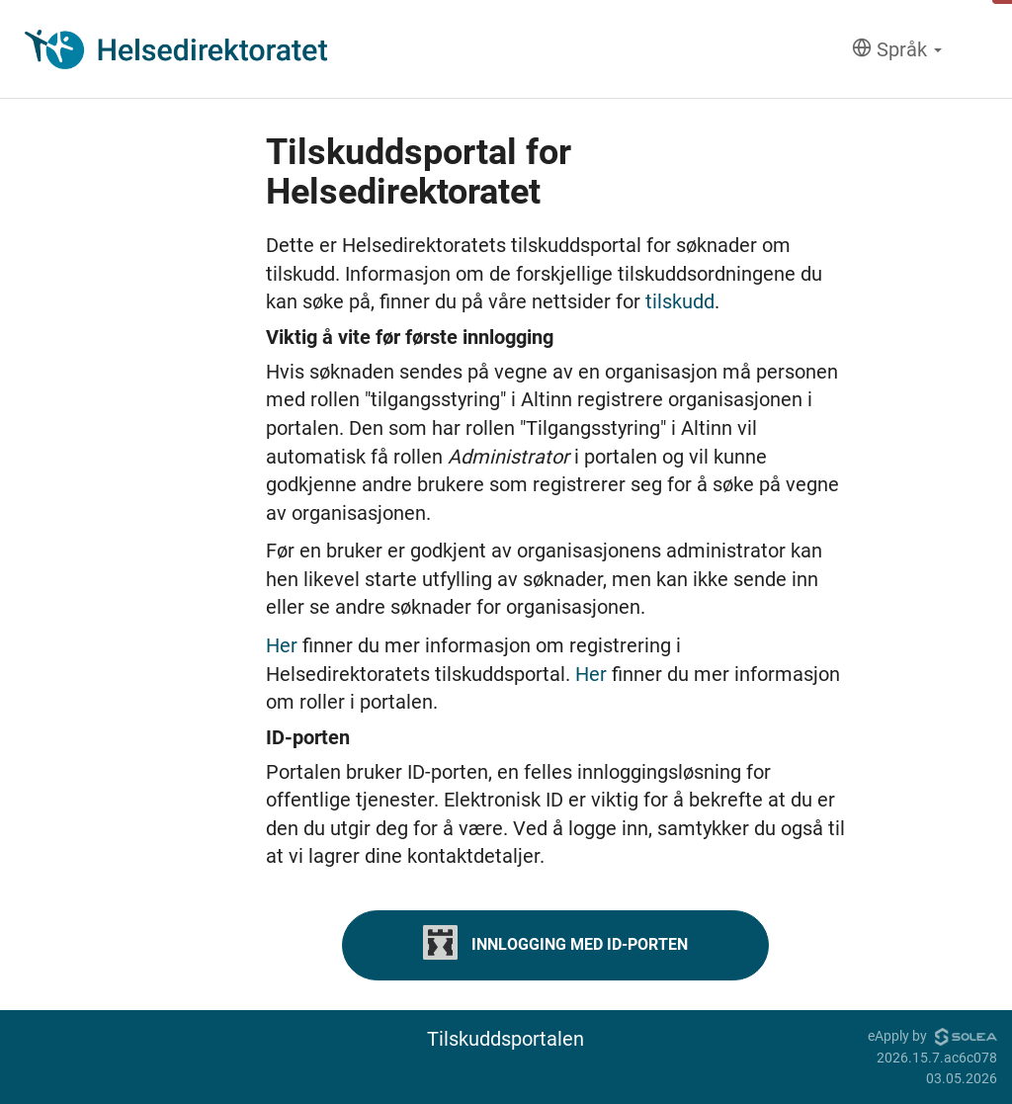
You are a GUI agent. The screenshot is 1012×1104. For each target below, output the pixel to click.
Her (284, 645)
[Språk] (897, 50)
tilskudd (680, 301)
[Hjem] (176, 49)
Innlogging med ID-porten (555, 942)
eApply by (932, 1036)
